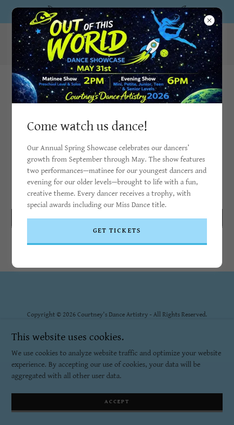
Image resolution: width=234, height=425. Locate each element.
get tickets (116, 231)
